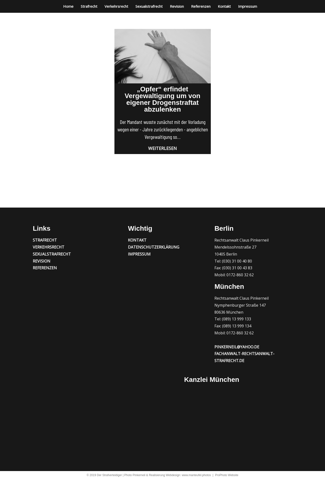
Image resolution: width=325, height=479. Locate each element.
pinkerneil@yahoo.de (236, 347)
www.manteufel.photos (196, 475)
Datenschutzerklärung (153, 247)
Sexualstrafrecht (149, 6)
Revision (177, 6)
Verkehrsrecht (116, 6)
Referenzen (201, 6)
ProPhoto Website (227, 475)
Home (68, 6)
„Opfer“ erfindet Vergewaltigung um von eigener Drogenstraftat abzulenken (162, 99)
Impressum (247, 6)
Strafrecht (89, 6)
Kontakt (224, 6)
